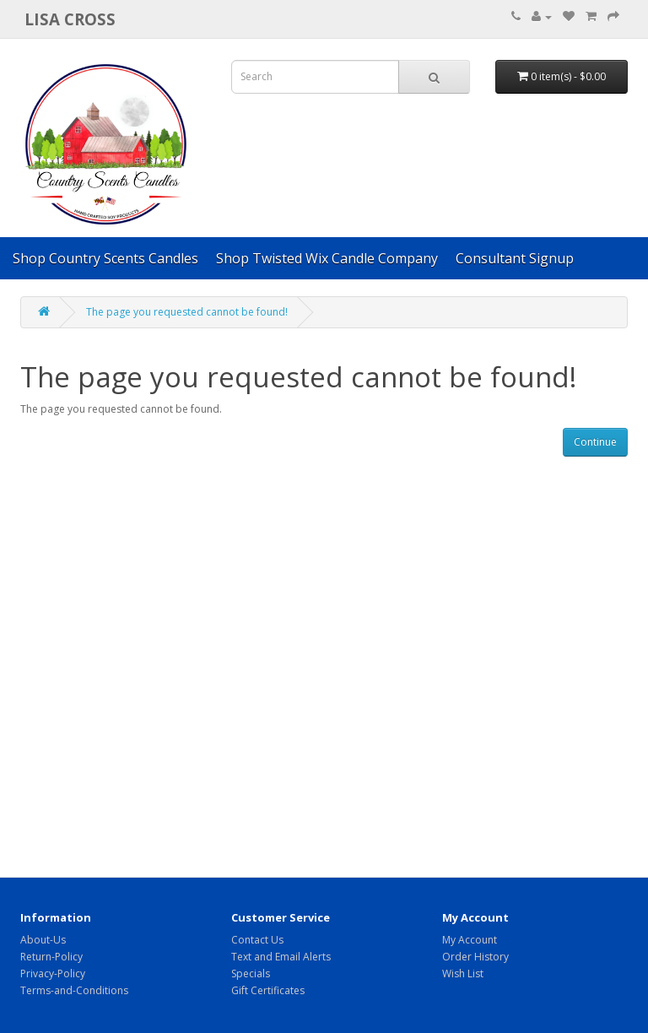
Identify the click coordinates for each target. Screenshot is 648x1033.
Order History (475, 956)
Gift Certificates (268, 990)
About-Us (43, 940)
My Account (469, 940)
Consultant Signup (515, 258)
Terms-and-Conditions (74, 990)
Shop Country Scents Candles (105, 258)
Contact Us (257, 940)
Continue (595, 442)
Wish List (462, 973)
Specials (250, 973)
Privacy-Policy (52, 973)
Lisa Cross (70, 19)
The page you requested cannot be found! (187, 312)
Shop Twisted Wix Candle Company (327, 258)
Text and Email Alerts (281, 956)
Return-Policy (51, 956)
